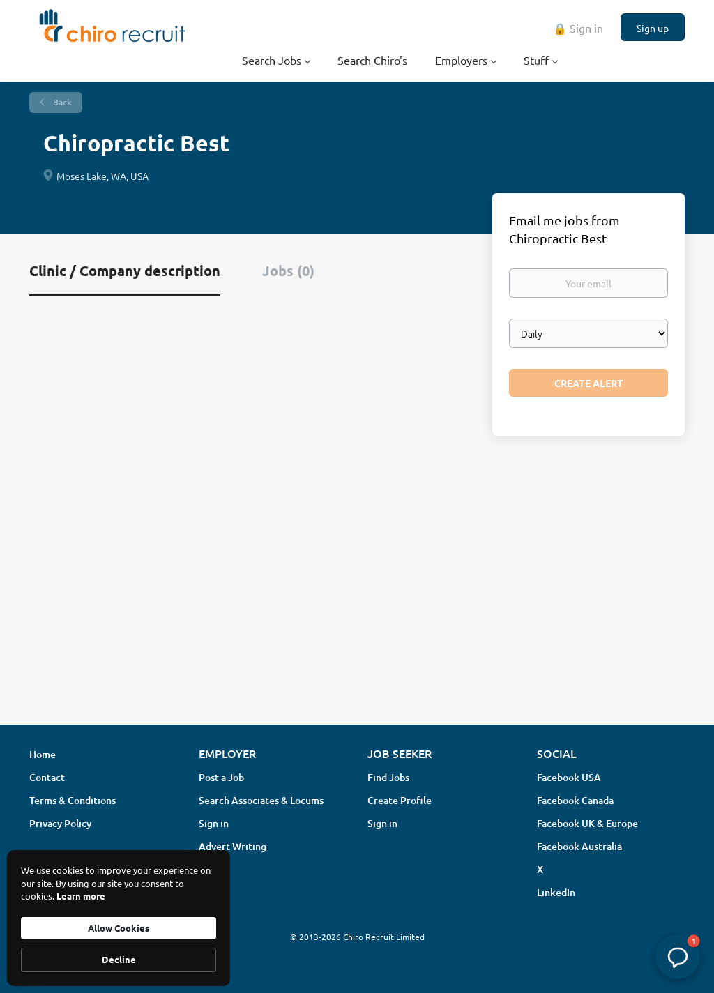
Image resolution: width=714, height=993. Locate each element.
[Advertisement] (357, 603)
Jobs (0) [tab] (288, 270)
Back (61, 102)
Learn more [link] (80, 896)
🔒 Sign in (578, 28)
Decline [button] (119, 959)
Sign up (653, 28)
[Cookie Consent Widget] (118, 918)
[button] (677, 956)
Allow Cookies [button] (118, 928)
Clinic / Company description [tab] (124, 270)
